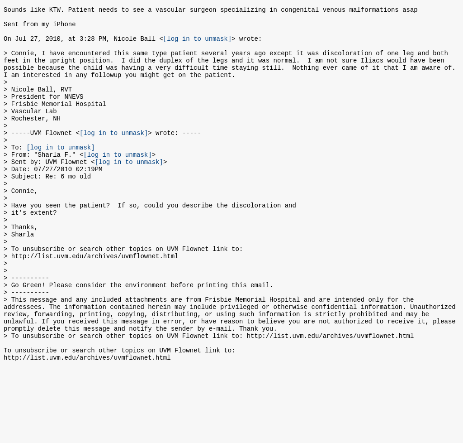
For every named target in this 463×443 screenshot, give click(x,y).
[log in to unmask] (197, 45)
